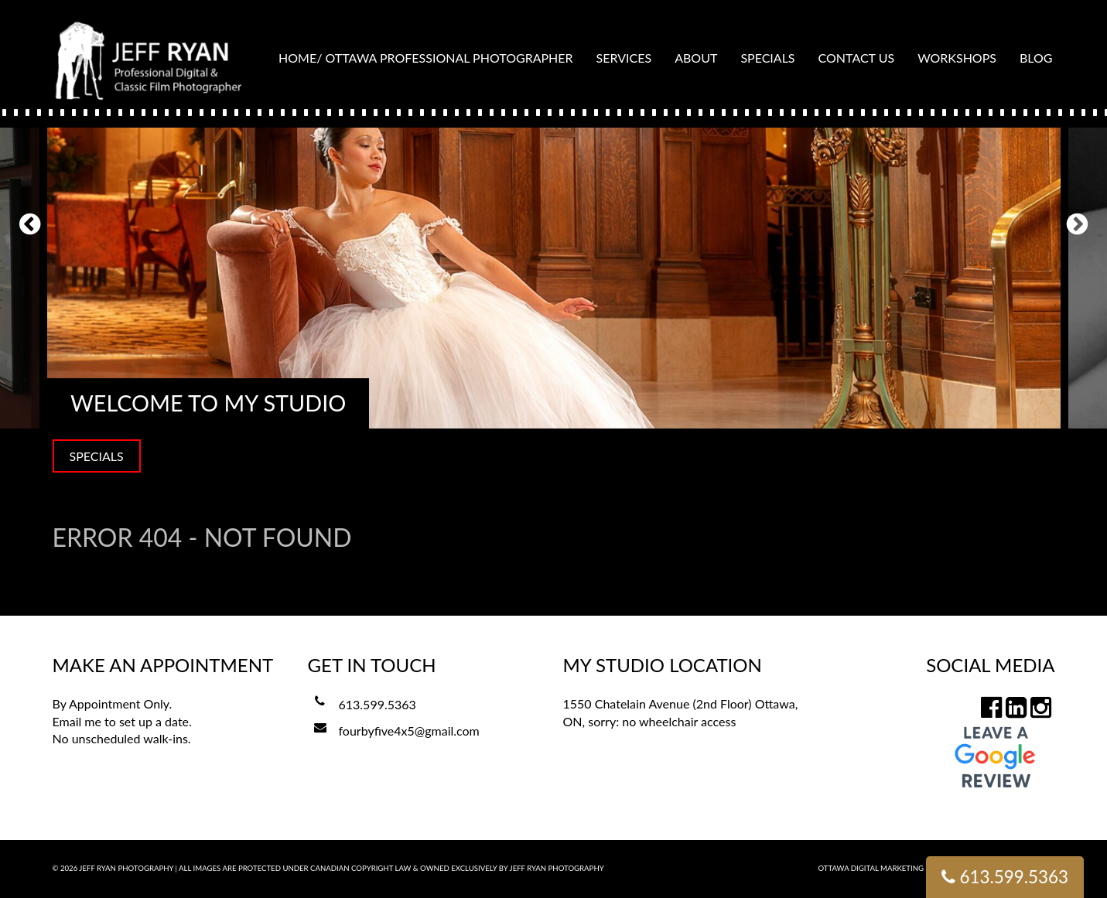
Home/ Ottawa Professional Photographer (425, 57)
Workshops (956, 57)
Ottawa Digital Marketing (871, 868)
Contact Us (856, 57)
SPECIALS (97, 456)
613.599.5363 (377, 704)
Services (624, 57)
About (696, 57)
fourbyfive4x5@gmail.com (409, 730)
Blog (1036, 57)
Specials (767, 57)
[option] (553, 224)
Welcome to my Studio (208, 403)
